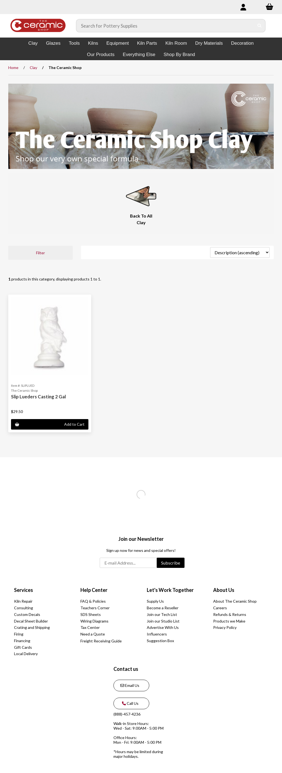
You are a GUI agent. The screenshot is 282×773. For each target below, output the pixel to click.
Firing (18, 634)
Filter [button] (40, 252)
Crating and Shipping (32, 627)
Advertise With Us (163, 627)
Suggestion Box (160, 640)
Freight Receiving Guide (101, 641)
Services (23, 590)
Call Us (129, 703)
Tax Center (90, 627)
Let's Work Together (170, 590)
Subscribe (170, 562)
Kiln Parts (147, 43)
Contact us (125, 669)
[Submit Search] (259, 25)
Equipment (117, 43)
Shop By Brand (179, 54)
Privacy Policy (225, 627)
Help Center (93, 590)
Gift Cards (23, 647)
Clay (33, 43)
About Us (223, 590)
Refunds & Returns (229, 614)
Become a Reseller (162, 607)
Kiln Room (176, 43)
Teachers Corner (95, 607)
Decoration (242, 43)
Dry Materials (209, 43)
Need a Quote (92, 634)
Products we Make (229, 621)
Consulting (23, 607)
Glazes (53, 43)
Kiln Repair (23, 601)
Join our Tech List (162, 614)
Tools (74, 43)
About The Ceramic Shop (235, 601)
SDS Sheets (90, 614)
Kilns (93, 43)
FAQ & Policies (93, 601)
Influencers (157, 634)
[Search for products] (165, 25)
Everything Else (139, 54)
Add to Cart (50, 424)
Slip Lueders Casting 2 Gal (38, 396)
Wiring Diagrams (94, 621)
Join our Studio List (163, 621)
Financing (22, 640)
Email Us (129, 685)
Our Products (101, 54)
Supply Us (155, 601)
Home (13, 67)
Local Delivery (26, 653)
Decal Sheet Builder (31, 621)
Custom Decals (27, 614)
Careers (220, 607)
